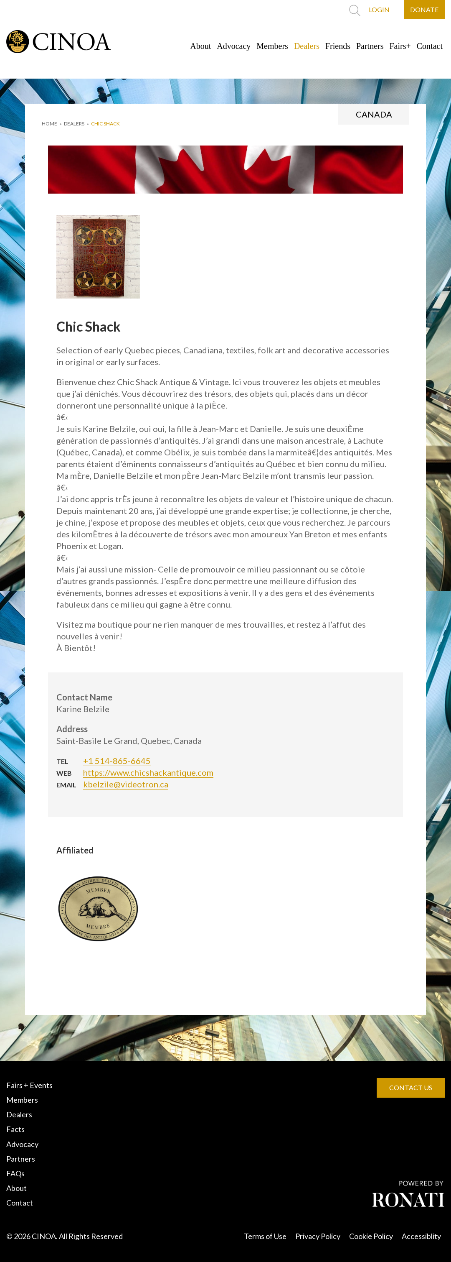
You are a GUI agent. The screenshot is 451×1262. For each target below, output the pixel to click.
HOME (49, 123)
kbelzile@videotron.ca (125, 784)
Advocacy (234, 46)
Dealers (306, 46)
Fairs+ (400, 46)
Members (272, 46)
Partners (370, 46)
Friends (337, 46)
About (200, 46)
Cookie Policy (371, 1236)
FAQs (15, 1173)
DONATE (424, 9)
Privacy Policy (317, 1236)
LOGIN (379, 9)
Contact (430, 46)
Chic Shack (105, 123)
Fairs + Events (29, 1085)
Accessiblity (421, 1236)
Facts (15, 1129)
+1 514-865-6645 (117, 761)
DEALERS (74, 123)
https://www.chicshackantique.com (148, 772)
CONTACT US (410, 1087)
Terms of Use (265, 1236)
